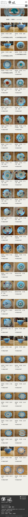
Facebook (23, 497)
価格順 (13, 19)
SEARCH (26, 6)
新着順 (7, 19)
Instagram (23, 498)
